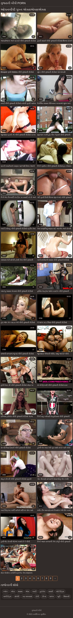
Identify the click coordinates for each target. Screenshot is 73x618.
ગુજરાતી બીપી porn (13, 3)
